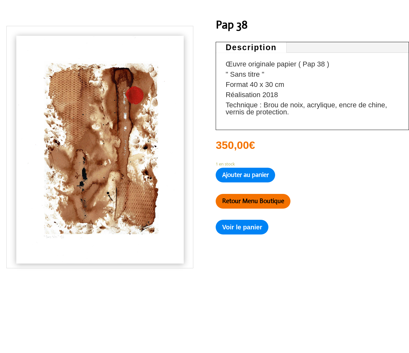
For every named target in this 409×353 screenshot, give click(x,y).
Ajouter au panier (245, 175)
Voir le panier (242, 227)
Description (251, 47)
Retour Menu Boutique (253, 201)
